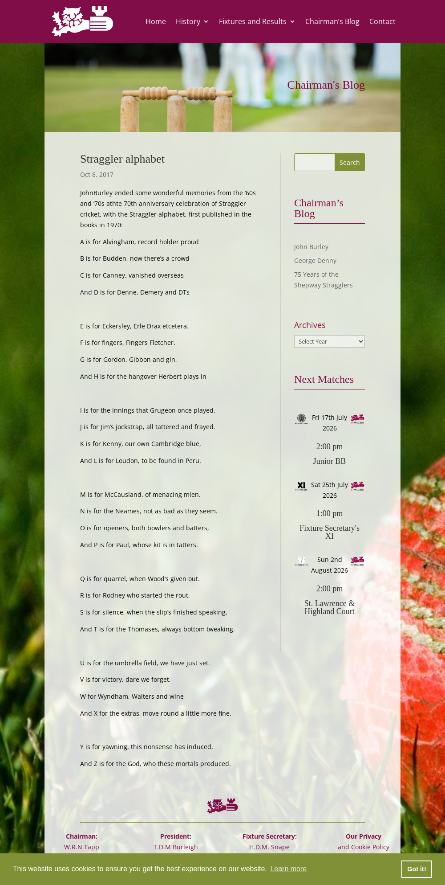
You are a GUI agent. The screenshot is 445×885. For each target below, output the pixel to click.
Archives (310, 325)
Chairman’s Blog (332, 21)
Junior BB (329, 461)
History (188, 21)
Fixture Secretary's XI (329, 532)
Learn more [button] (288, 869)
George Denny (315, 260)
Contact (382, 21)
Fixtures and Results (253, 21)
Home (156, 21)
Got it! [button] (416, 869)
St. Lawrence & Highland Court (329, 607)
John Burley (311, 246)
